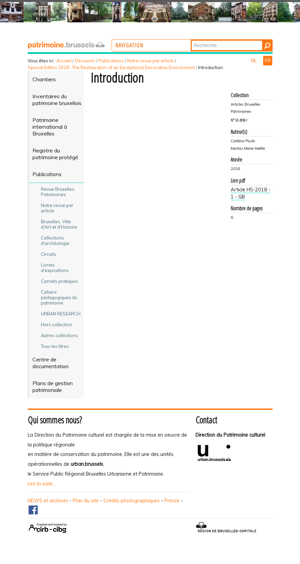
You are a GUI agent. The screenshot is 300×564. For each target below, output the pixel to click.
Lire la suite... (42, 484)
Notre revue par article (150, 60)
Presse (171, 501)
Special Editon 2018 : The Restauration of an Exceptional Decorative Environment (111, 67)
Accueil (63, 60)
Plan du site (86, 501)
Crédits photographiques (131, 501)
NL (254, 61)
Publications (111, 60)
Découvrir (85, 60)
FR (268, 61)
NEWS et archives (48, 501)
